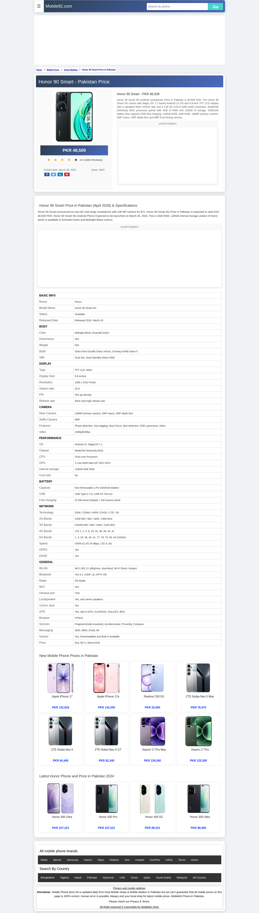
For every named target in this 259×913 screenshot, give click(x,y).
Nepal (77, 877)
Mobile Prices (53, 70)
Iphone (57, 859)
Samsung (72, 859)
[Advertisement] (129, 40)
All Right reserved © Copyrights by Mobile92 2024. (129, 906)
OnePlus (155, 859)
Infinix (169, 859)
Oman (134, 877)
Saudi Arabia (163, 877)
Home (39, 70)
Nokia (44, 859)
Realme (114, 859)
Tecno (181, 859)
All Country (199, 877)
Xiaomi (88, 859)
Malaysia (182, 877)
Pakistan (92, 877)
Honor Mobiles (71, 70)
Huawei (139, 859)
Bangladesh (48, 877)
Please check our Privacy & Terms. (129, 901)
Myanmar (108, 877)
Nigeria (64, 877)
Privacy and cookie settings (129, 888)
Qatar (147, 877)
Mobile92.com (59, 6)
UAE (122, 877)
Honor (194, 859)
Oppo (101, 859)
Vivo (127, 859)
